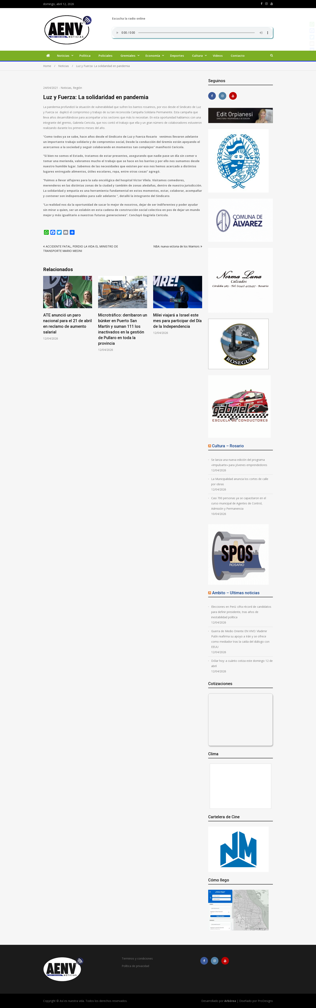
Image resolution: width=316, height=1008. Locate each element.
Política (84, 55)
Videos (218, 55)
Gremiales (128, 55)
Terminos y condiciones (137, 958)
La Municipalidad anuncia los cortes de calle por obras (239, 481)
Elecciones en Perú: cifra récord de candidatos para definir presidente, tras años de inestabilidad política (241, 612)
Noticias (63, 55)
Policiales (105, 55)
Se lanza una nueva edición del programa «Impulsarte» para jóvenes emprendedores (239, 462)
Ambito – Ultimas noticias (236, 592)
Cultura (197, 55)
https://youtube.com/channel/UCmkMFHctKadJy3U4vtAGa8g (271, 3)
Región (77, 88)
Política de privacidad (135, 966)
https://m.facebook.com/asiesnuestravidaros (261, 3)
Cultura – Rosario (228, 445)
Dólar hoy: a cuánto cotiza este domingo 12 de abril (242, 663)
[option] (67, 308)
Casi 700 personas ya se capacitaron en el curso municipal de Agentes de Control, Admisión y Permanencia (238, 503)
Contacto (238, 55)
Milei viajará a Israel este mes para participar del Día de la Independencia (177, 321)
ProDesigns (265, 1001)
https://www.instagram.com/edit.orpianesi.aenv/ (266, 3)
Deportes (177, 55)
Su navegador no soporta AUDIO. (192, 32)
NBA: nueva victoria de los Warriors (176, 246)
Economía (153, 55)
